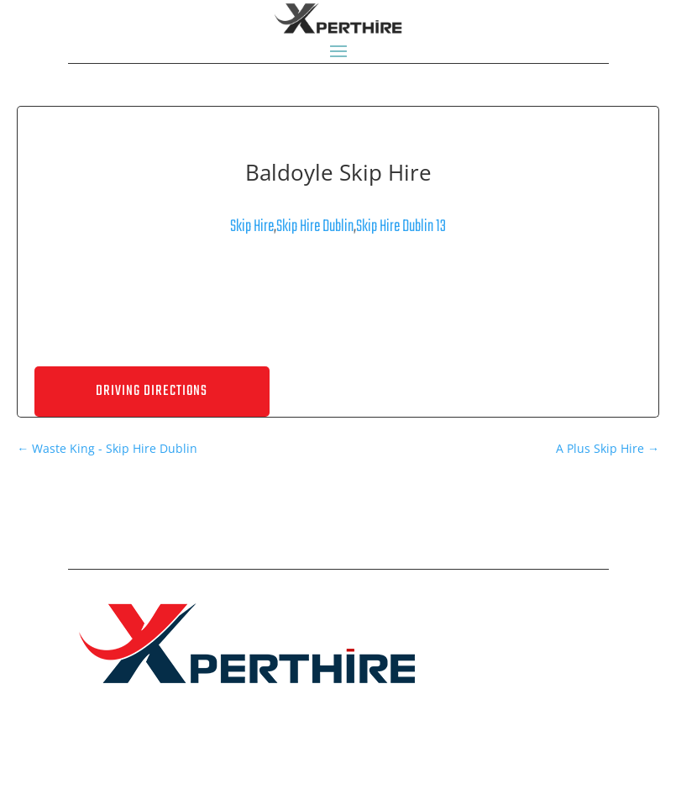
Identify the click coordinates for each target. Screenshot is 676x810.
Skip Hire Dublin (315, 226)
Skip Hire (252, 226)
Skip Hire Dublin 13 (401, 226)
